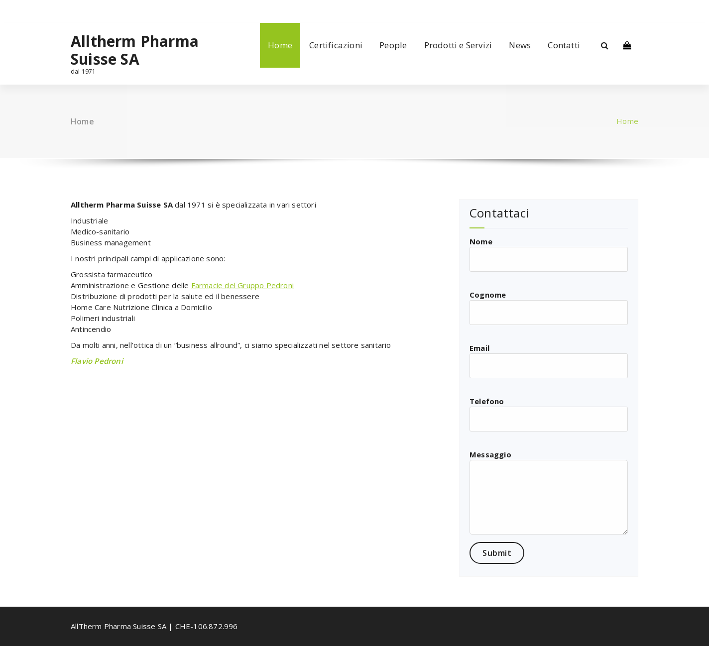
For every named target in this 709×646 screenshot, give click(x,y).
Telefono (549, 413)
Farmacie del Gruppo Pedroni (242, 285)
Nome (549, 254)
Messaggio (549, 492)
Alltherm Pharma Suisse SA (135, 50)
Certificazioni (335, 45)
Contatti (564, 45)
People (393, 45)
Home (280, 45)
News (520, 45)
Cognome (549, 307)
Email (549, 360)
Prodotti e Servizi (458, 45)
